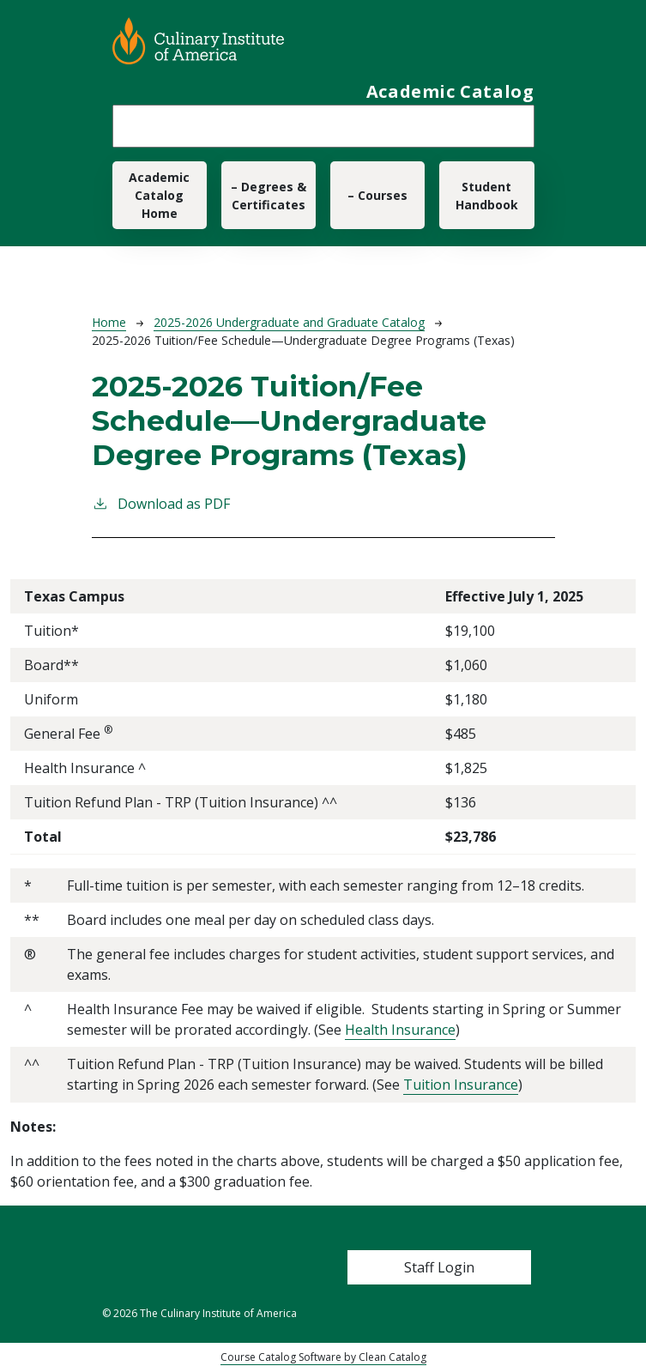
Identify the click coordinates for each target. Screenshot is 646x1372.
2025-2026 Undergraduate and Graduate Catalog (289, 322)
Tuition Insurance (460, 1084)
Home (109, 322)
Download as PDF (161, 503)
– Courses (377, 195)
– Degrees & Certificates (268, 195)
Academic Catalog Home (159, 195)
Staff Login (439, 1267)
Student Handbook (487, 195)
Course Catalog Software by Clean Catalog (323, 1357)
